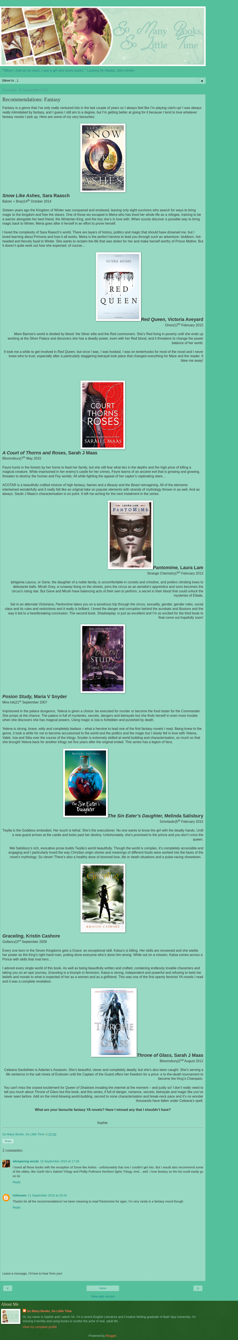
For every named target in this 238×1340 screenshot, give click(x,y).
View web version (103, 1296)
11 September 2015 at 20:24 (47, 1195)
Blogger (111, 1335)
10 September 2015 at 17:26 (59, 1161)
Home (102, 1288)
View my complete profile (40, 1327)
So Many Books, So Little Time (49, 1311)
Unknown (20, 1195)
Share (7, 1141)
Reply (17, 1182)
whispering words (26, 1161)
